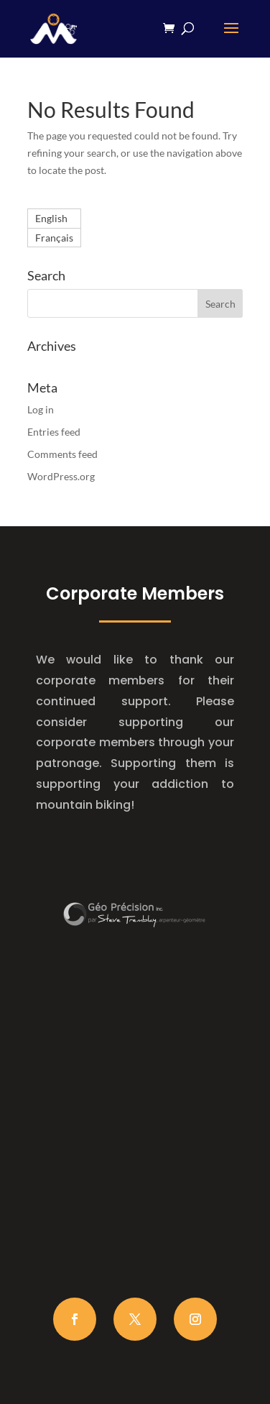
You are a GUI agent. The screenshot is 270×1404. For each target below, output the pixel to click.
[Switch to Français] (54, 238)
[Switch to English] (54, 218)
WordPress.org (61, 476)
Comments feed (62, 454)
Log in (40, 409)
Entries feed (53, 432)
